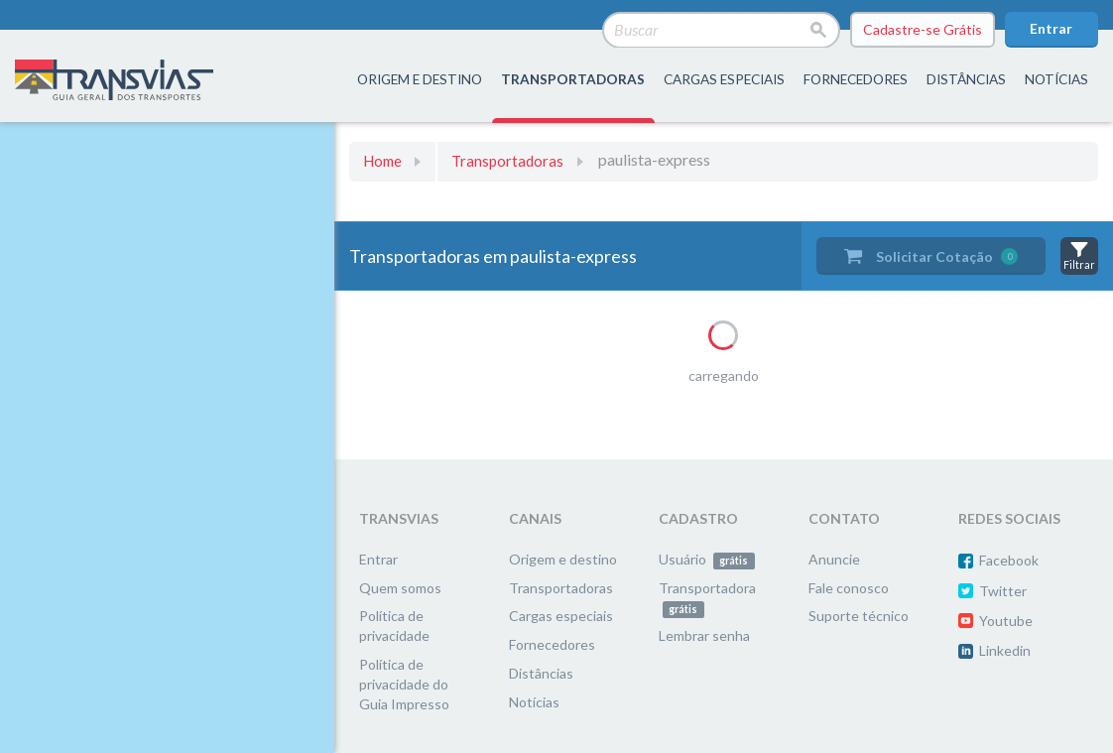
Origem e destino (563, 559)
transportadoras (573, 79)
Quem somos (400, 587)
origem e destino (419, 79)
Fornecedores (552, 644)
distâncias (966, 79)
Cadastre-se (922, 30)
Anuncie (834, 559)
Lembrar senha (704, 635)
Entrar (1051, 28)
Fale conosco (848, 587)
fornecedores (856, 79)
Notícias (1056, 79)
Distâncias (541, 673)
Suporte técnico (858, 615)
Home (382, 161)
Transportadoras (507, 161)
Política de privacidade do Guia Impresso (404, 684)
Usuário (707, 559)
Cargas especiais (724, 79)
